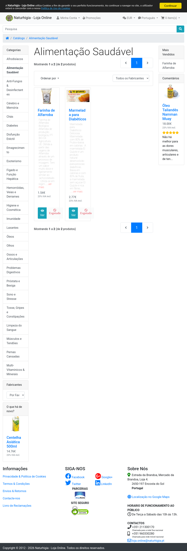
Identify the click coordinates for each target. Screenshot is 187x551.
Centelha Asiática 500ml (14, 441)
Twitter (73, 484)
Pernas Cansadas (13, 354)
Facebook (74, 477)
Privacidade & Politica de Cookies (24, 476)
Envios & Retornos (14, 491)
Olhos (10, 245)
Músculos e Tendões (14, 341)
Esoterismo (14, 161)
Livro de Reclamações (17, 505)
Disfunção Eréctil (13, 137)
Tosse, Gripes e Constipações (15, 312)
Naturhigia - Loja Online (29, 18)
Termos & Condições (16, 484)
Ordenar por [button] (49, 78)
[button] (68, 18)
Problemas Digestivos (14, 270)
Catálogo (19, 38)
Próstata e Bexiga (13, 283)
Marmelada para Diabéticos (77, 114)
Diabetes (12, 125)
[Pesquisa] (90, 29)
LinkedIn (103, 484)
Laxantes (12, 227)
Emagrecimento (15, 150)
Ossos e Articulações (15, 257)
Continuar (170, 6)
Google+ (104, 477)
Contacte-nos (11, 498)
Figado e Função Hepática (12, 174)
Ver (42, 213)
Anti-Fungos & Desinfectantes (15, 88)
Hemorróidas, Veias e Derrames (15, 192)
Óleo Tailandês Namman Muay (170, 112)
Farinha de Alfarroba (46, 112)
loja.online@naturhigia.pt (145, 540)
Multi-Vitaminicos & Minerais (15, 370)
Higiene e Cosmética (14, 208)
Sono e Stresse (11, 297)
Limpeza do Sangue (14, 328)
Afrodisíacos (15, 59)
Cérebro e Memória (13, 105)
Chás (10, 116)
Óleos (10, 236)
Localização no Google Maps (148, 497)
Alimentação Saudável (43, 38)
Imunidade (13, 219)
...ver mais (76, 191)
